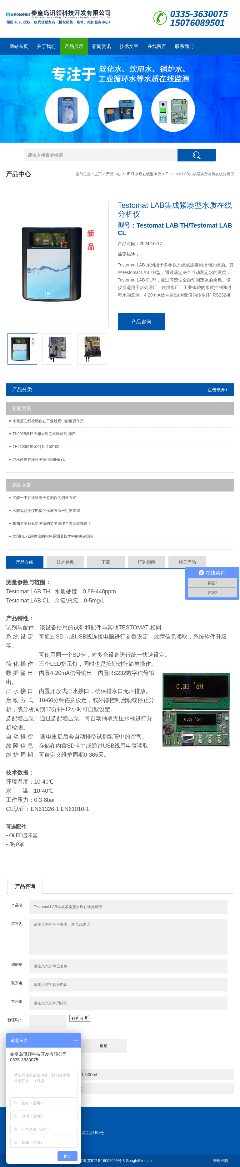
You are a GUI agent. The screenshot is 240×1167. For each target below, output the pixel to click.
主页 (98, 174)
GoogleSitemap (139, 1161)
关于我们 (46, 46)
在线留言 (157, 46)
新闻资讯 (101, 46)
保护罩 (16, 844)
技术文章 (129, 46)
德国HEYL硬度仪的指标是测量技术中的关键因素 (52, 536)
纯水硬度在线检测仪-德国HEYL (38, 459)
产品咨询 (141, 321)
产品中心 (113, 174)
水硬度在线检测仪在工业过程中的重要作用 (48, 421)
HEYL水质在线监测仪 (143, 174)
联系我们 (184, 46)
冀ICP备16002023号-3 (106, 1161)
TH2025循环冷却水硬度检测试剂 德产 (44, 434)
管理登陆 (220, 1161)
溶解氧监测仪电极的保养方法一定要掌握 (46, 510)
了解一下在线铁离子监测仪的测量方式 (44, 498)
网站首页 (18, 46)
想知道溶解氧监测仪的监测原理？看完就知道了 (51, 523)
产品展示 (74, 46)
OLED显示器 (23, 835)
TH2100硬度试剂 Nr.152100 (35, 446)
